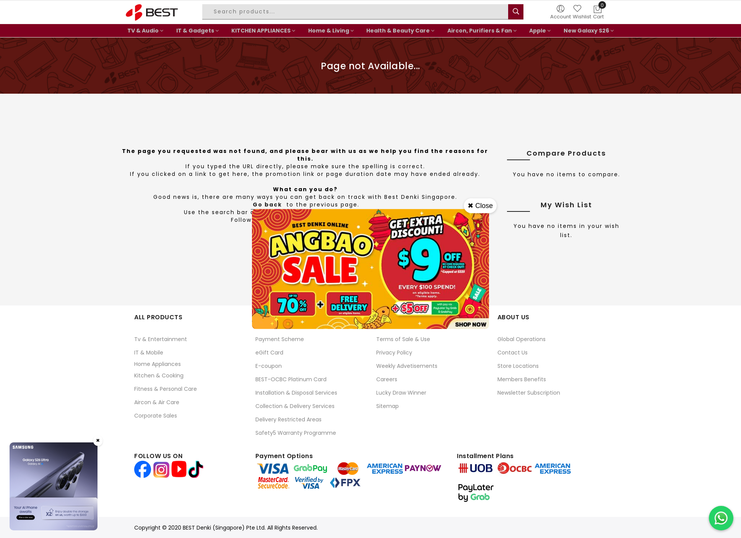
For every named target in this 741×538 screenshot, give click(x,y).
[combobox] (356, 12)
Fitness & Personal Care (165, 389)
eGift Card (269, 352)
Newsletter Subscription (528, 393)
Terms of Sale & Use (403, 339)
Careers (386, 379)
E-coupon (268, 366)
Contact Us (512, 352)
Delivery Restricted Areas (288, 419)
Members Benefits (521, 379)
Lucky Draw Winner (401, 393)
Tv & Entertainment (160, 339)
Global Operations (521, 339)
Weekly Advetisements (406, 366)
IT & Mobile (148, 352)
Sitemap (387, 406)
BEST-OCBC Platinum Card (291, 379)
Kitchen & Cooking (159, 375)
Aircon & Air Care (156, 402)
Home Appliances (157, 364)
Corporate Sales (155, 415)
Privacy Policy (394, 352)
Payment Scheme (279, 339)
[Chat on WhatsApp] (721, 518)
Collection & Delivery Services (295, 406)
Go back (267, 204)
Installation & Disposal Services (296, 393)
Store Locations (518, 366)
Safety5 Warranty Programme (295, 433)
